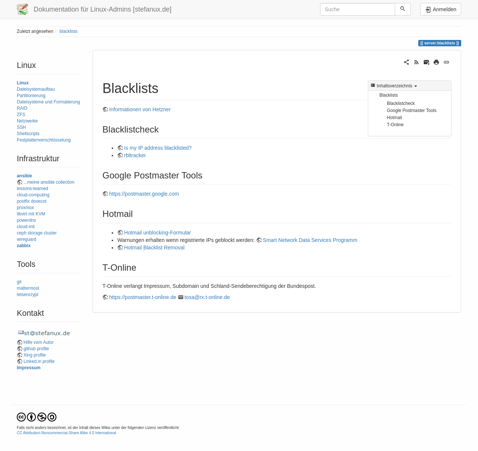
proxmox (25, 207)
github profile (36, 348)
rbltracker (135, 155)
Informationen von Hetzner (140, 109)
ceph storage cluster (37, 233)
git (19, 281)
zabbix (24, 245)
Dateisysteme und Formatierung (48, 102)
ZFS (21, 114)
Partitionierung (31, 95)
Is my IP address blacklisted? (158, 148)
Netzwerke (27, 121)
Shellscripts (28, 133)
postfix (23, 201)
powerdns (26, 220)
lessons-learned (32, 188)
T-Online (395, 124)
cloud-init (26, 226)
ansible (24, 175)
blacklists (68, 31)
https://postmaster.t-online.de (142, 297)
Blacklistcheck (401, 103)
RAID (22, 108)
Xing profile (35, 355)
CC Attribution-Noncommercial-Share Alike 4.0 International (66, 433)
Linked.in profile (39, 361)
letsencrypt (27, 294)
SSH (21, 127)
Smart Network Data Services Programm (310, 240)
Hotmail (394, 117)
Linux (23, 82)
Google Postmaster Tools (412, 110)
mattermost (28, 288)
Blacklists (388, 95)
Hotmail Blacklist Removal (154, 248)
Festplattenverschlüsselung (44, 140)
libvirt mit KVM (31, 214)
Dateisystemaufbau (36, 89)
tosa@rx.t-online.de (207, 297)
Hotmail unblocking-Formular (157, 233)
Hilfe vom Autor (39, 342)
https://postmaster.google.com (144, 194)
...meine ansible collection (49, 182)
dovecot (39, 201)
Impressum (28, 367)
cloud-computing (33, 194)
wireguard (26, 239)
